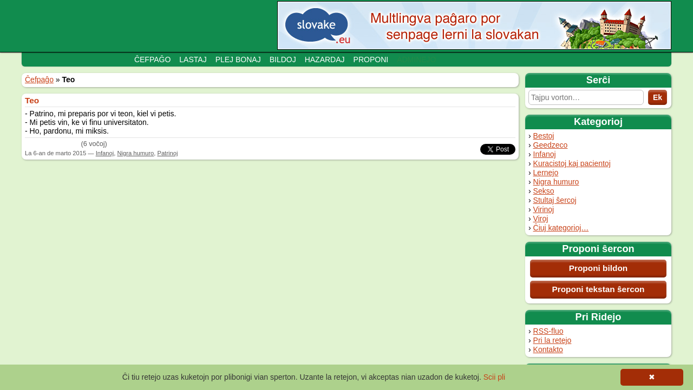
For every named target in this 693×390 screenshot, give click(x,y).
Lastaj (192, 59)
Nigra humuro (556, 181)
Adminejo (416, 59)
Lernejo (546, 172)
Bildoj (283, 59)
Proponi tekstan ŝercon (598, 289)
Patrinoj (167, 153)
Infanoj (544, 154)
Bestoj (543, 135)
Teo (32, 100)
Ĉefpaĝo (152, 59)
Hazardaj (325, 59)
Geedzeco (550, 145)
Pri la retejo (552, 340)
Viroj (540, 218)
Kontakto (548, 349)
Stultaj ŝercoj (555, 200)
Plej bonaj (238, 59)
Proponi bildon (598, 268)
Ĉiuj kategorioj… (561, 227)
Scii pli (494, 377)
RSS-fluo (548, 331)
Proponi (371, 59)
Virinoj (543, 209)
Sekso (543, 191)
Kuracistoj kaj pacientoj (572, 163)
